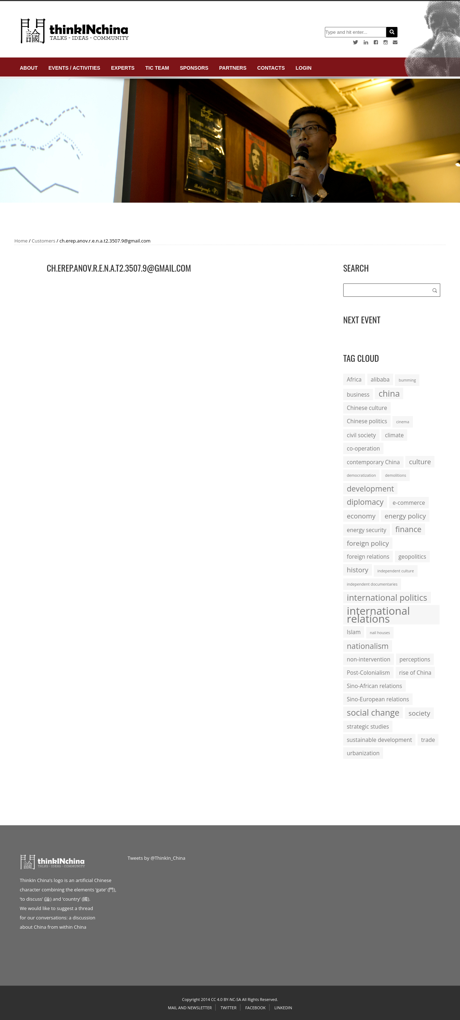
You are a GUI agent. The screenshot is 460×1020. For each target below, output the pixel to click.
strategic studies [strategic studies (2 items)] (368, 726)
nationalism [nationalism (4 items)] (367, 646)
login (303, 68)
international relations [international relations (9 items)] (378, 614)
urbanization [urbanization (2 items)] (363, 753)
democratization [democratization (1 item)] (361, 475)
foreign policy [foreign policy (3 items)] (368, 543)
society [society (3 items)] (419, 713)
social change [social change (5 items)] (373, 712)
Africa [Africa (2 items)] (354, 379)
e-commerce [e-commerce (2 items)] (409, 503)
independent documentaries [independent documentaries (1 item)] (372, 584)
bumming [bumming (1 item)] (407, 380)
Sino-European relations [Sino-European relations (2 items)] (378, 699)
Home (21, 240)
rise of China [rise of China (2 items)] (415, 673)
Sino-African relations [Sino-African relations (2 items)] (374, 686)
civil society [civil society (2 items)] (361, 435)
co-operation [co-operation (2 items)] (363, 448)
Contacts (271, 68)
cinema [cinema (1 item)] (402, 421)
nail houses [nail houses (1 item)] (380, 632)
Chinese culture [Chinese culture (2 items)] (367, 408)
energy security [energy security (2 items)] (366, 530)
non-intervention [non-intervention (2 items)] (368, 659)
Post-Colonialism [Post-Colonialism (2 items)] (368, 673)
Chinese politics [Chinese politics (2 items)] (367, 421)
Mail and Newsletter (190, 1007)
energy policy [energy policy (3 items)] (405, 515)
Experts (122, 68)
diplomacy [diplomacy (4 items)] (365, 502)
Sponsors (194, 68)
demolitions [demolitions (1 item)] (395, 475)
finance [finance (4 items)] (408, 529)
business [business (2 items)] (358, 394)
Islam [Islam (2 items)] (353, 632)
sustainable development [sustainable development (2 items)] (379, 740)
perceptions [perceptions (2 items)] (415, 659)
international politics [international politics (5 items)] (387, 597)
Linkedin (283, 1007)
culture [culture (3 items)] (420, 461)
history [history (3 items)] (357, 569)
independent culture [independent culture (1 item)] (395, 570)
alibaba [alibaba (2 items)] (380, 379)
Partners (233, 68)
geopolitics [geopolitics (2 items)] (412, 556)
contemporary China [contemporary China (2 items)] (373, 462)
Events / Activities (74, 68)
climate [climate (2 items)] (394, 435)
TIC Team (157, 68)
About (29, 68)
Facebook (255, 1007)
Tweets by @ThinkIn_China (156, 858)
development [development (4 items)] (370, 488)
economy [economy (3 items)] (361, 515)
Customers (43, 240)
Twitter (228, 1007)
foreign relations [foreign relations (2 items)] (368, 556)
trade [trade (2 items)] (428, 740)
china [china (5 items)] (389, 393)
